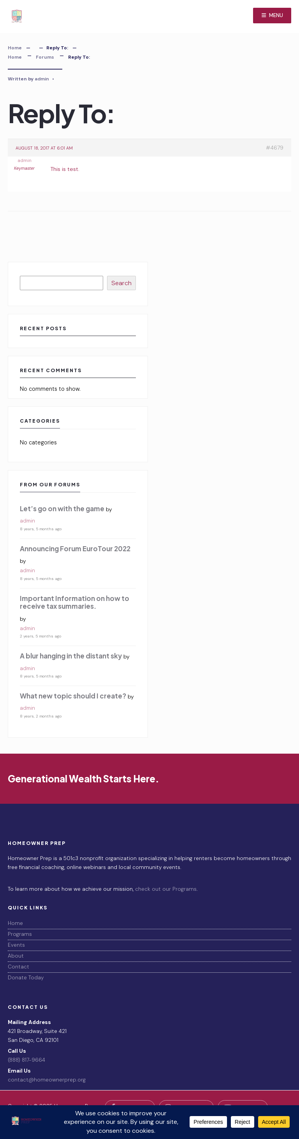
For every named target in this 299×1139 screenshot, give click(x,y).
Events (16, 945)
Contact (18, 966)
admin (42, 79)
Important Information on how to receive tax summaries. (74, 602)
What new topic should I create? (73, 696)
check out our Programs (166, 889)
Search (121, 283)
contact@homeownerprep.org (47, 1079)
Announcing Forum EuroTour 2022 (75, 548)
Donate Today (26, 977)
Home (15, 48)
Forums (45, 57)
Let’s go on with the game (62, 508)
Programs (20, 934)
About (16, 956)
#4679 (274, 147)
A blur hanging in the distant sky (71, 656)
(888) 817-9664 (26, 1060)
